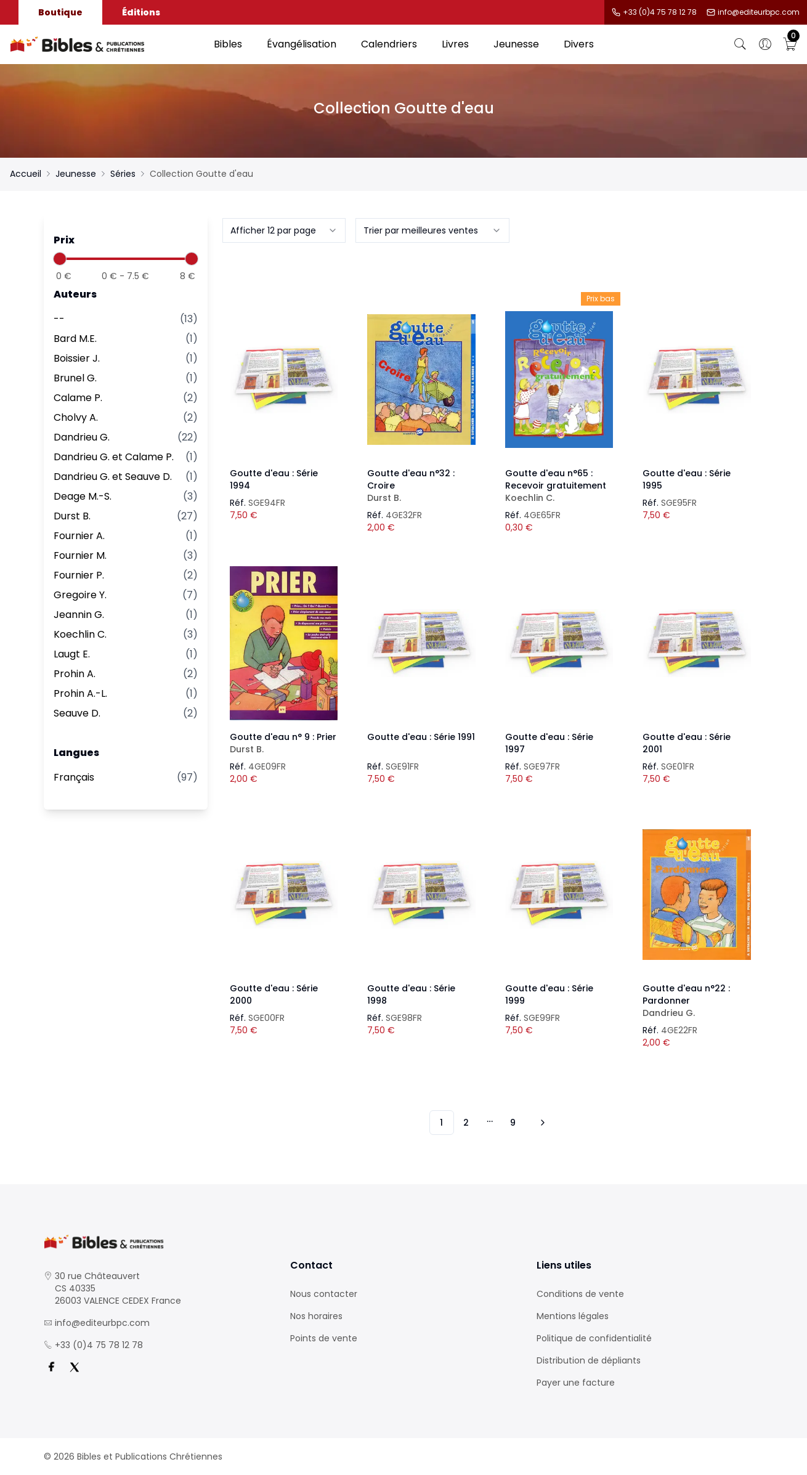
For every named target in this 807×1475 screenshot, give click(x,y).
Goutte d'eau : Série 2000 (274, 994)
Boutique (60, 12)
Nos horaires (316, 1316)
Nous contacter (323, 1294)
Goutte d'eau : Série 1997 (549, 743)
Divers (579, 44)
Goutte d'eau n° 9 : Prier (284, 743)
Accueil (25, 174)
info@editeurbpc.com (759, 12)
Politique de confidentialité (594, 1338)
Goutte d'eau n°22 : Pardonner (697, 1000)
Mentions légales (573, 1316)
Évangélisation (301, 44)
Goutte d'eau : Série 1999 (549, 994)
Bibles (228, 44)
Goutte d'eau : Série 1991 (421, 737)
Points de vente (323, 1338)
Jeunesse (516, 44)
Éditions (141, 12)
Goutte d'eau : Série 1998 (411, 994)
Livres (455, 44)
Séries (123, 174)
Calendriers (389, 44)
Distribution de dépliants (589, 1360)
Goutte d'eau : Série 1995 (687, 479)
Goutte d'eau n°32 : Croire (421, 485)
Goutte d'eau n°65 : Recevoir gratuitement (559, 485)
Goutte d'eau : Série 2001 (687, 743)
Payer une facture (576, 1382)
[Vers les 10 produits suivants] (541, 1122)
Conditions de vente (580, 1294)
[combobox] (284, 230)
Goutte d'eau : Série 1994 (274, 479)
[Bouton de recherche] (740, 44)
